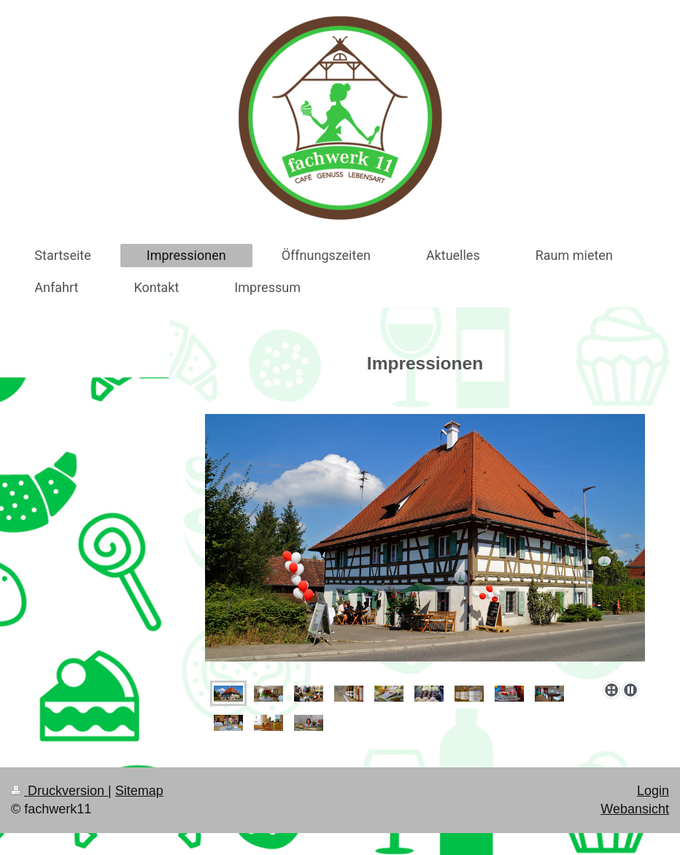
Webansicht (634, 809)
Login (653, 790)
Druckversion (59, 790)
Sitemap (139, 790)
